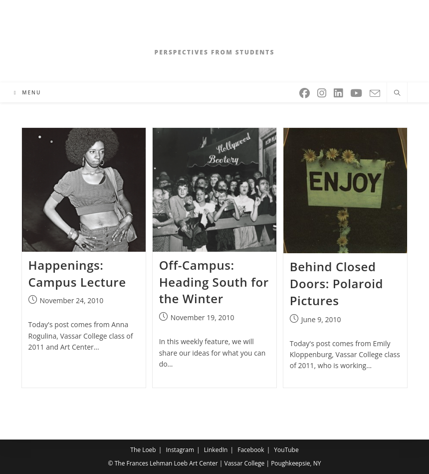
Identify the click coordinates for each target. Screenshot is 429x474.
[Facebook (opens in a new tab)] (305, 91)
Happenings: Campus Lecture (77, 273)
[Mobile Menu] (27, 92)
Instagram (180, 450)
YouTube (286, 450)
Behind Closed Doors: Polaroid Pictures (336, 283)
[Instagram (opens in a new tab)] (322, 91)
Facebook (250, 450)
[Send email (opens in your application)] (376, 91)
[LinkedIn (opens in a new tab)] (339, 91)
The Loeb (143, 450)
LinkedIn (216, 450)
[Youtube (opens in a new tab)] (357, 91)
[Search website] (397, 93)
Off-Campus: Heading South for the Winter (214, 282)
